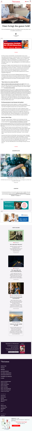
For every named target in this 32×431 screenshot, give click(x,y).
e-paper (2, 378)
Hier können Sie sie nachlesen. (9, 87)
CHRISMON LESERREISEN (16, 322)
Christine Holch (17, 35)
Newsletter (3, 366)
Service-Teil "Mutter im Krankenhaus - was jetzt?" (18, 121)
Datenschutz (3, 397)
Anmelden (30, 1)
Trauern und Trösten (5, 391)
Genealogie (17, 242)
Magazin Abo (3, 405)
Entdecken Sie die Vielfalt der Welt (16, 324)
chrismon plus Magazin (6, 376)
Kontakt (2, 398)
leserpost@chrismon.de (13, 194)
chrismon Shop (4, 407)
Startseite (13, 3)
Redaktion (3, 415)
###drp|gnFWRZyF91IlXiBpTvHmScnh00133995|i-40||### (12, 84)
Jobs (2, 411)
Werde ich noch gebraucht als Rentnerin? (16, 297)
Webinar (3, 369)
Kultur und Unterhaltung (6, 388)
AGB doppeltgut (4, 399)
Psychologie (17, 268)
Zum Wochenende (5, 371)
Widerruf (2, 401)
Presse (2, 409)
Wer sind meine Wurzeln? (16, 244)
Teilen (16, 52)
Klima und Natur (4, 385)
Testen (27, 1)
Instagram (28, 194)
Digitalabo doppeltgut (6, 374)
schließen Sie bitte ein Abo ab (21, 193)
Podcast (3, 367)
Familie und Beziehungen (6, 381)
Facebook (12, 195)
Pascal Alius (14, 252)
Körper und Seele (4, 387)
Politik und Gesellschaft (6, 389)
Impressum (3, 395)
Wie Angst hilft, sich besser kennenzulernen (16, 270)
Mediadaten (3, 408)
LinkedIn (17, 195)
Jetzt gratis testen (16, 425)
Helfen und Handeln (5, 384)
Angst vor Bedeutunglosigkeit (16, 295)
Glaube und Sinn (4, 382)
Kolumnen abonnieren (6, 373)
